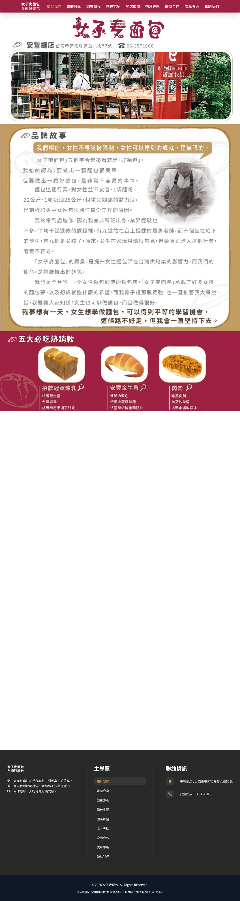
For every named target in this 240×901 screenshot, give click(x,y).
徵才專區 (152, 6)
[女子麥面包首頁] (30, 6)
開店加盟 (133, 6)
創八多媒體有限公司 (97, 892)
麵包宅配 (113, 6)
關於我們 (54, 6)
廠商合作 (172, 6)
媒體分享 (73, 6)
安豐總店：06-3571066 (196, 794)
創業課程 (93, 6)
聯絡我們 (212, 6)
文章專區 (192, 6)
